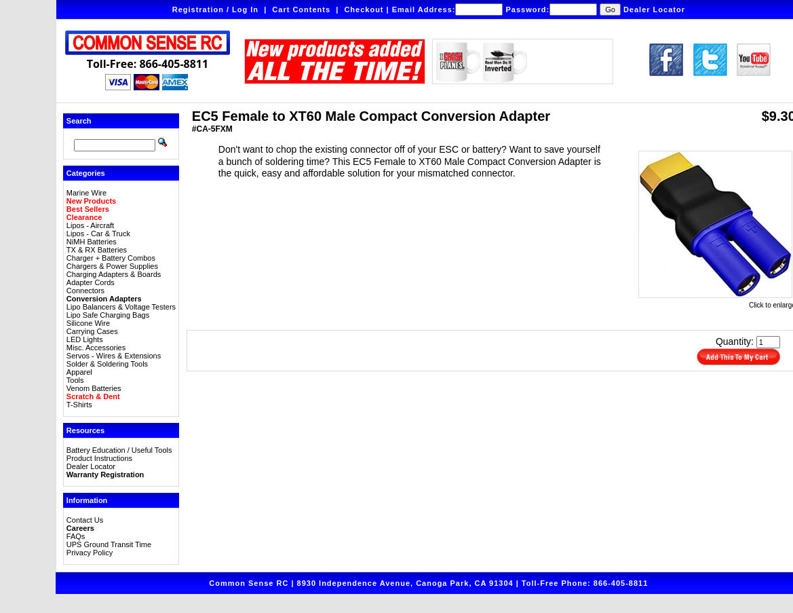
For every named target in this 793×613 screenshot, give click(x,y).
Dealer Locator (654, 9)
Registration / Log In (215, 9)
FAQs (75, 536)
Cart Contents (301, 9)
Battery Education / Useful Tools (119, 450)
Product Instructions (99, 458)
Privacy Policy (89, 553)
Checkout (363, 9)
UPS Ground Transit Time (108, 544)
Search (79, 121)
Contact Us (84, 520)
